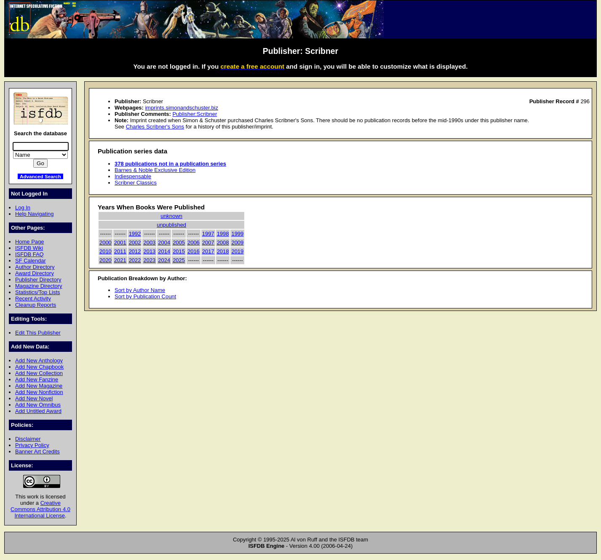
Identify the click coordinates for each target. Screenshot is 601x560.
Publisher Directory (38, 279)
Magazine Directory (38, 286)
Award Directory (34, 273)
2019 (237, 251)
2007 (208, 242)
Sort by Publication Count (145, 296)
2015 (179, 251)
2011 (120, 251)
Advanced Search (40, 176)
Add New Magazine (38, 386)
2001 (120, 242)
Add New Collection (39, 373)
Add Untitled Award (38, 411)
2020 (105, 260)
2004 (164, 242)
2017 (208, 251)
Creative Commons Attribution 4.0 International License (40, 509)
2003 (149, 242)
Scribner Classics (136, 183)
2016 (193, 251)
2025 (179, 260)
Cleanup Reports (35, 305)
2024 (164, 260)
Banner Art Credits (37, 451)
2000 (105, 242)
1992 (135, 233)
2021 (120, 260)
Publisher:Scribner (194, 114)
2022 (135, 260)
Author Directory (35, 267)
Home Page (29, 241)
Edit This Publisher (38, 333)
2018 (223, 251)
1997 (208, 233)
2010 (105, 251)
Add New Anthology (39, 360)
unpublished (171, 225)
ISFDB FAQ (29, 254)
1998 (223, 233)
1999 (237, 233)
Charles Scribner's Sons (155, 126)
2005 (179, 242)
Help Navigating (34, 214)
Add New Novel (34, 398)
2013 (149, 251)
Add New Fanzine (36, 379)
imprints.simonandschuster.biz (181, 107)
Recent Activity (33, 298)
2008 (223, 242)
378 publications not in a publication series (170, 164)
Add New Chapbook (39, 367)
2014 (164, 251)
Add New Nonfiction (39, 392)
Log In (22, 207)
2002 (135, 242)
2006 (193, 242)
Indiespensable (133, 176)
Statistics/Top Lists (37, 292)
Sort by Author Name (140, 290)
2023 (149, 260)
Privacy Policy (32, 445)
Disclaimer (27, 439)
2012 (135, 251)
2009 (237, 242)
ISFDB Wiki (29, 248)
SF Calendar (30, 260)
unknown (171, 216)
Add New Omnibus (38, 405)
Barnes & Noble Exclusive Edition (155, 170)
